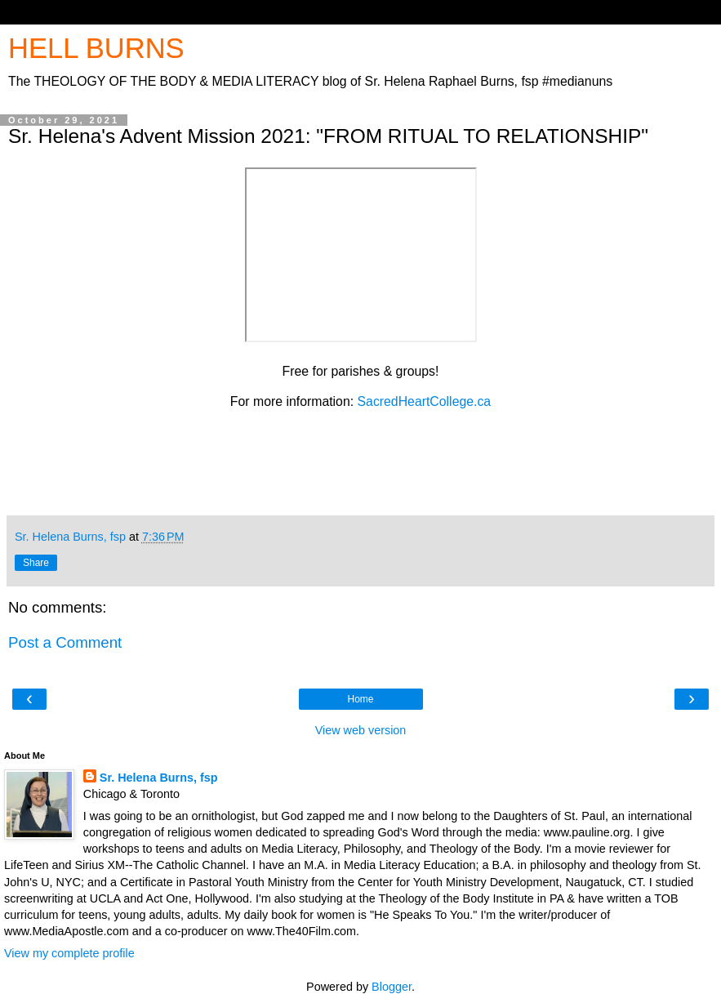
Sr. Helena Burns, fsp (159, 777)
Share (36, 562)
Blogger (392, 986)
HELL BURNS (96, 48)
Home (360, 699)
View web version (361, 730)
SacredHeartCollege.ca (425, 401)
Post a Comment (65, 642)
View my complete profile (69, 953)
